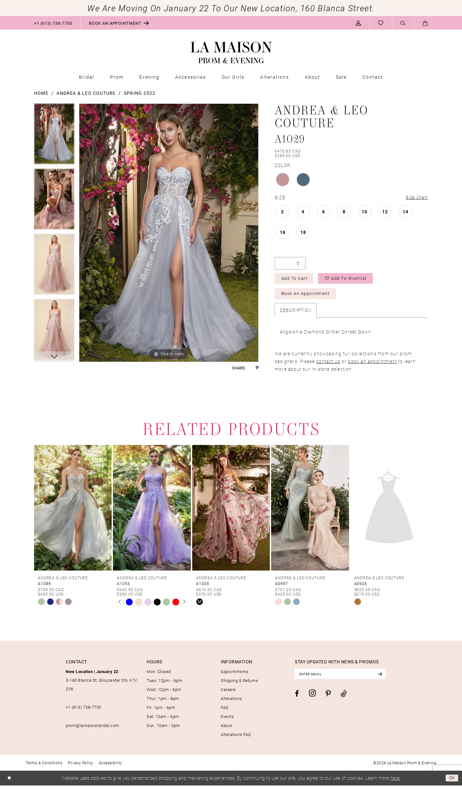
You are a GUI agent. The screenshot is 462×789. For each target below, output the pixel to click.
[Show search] (403, 23)
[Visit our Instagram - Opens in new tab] (312, 698)
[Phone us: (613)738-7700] (53, 23)
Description (296, 314)
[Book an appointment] (119, 23)
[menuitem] (53, 23)
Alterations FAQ (236, 738)
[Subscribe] (389, 677)
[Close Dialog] (10, 781)
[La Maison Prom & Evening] (231, 53)
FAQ (225, 711)
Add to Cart (296, 280)
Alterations (231, 702)
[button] (358, 23)
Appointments (234, 675)
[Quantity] (290, 264)
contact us (328, 365)
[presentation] (73, 511)
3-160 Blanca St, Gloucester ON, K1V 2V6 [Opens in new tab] (101, 683)
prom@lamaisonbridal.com (92, 729)
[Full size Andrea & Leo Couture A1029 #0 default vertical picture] (168, 233)
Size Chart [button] (416, 198)
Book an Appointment (309, 297)
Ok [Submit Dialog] (451, 781)
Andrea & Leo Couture (86, 93)
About (226, 729)
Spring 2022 (139, 93)
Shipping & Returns (239, 684)
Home (41, 93)
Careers (228, 693)
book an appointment (372, 365)
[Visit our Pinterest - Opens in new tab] (328, 698)
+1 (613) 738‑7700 (83, 711)
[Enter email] (345, 677)
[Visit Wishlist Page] (381, 23)
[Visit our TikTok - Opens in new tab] (344, 698)
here (395, 781)
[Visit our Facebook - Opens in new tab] (297, 698)
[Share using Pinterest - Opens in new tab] (257, 368)
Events (227, 720)
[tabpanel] (54, 136)
